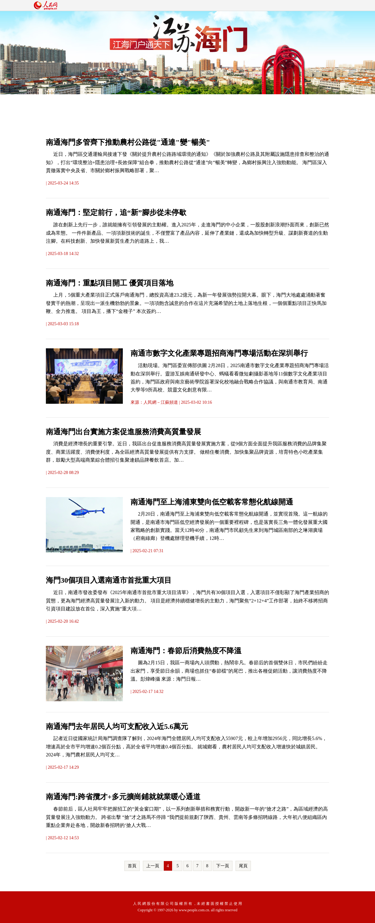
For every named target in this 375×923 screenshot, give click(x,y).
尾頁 (243, 866)
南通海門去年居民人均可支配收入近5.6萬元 (117, 727)
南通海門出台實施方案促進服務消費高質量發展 (123, 432)
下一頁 (222, 866)
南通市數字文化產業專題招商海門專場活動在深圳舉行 (219, 353)
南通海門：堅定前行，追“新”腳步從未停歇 (116, 212)
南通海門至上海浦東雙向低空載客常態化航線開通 (212, 502)
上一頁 (152, 866)
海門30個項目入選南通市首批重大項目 (108, 580)
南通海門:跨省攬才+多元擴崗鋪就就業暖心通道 (123, 797)
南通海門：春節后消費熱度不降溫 (186, 651)
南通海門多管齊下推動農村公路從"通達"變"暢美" (128, 142)
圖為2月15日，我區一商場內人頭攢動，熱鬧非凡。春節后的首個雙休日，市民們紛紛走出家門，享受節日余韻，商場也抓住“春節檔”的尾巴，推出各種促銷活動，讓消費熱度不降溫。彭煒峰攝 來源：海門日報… (229, 671)
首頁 (132, 866)
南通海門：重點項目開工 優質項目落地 (109, 283)
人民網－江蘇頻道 (160, 402)
